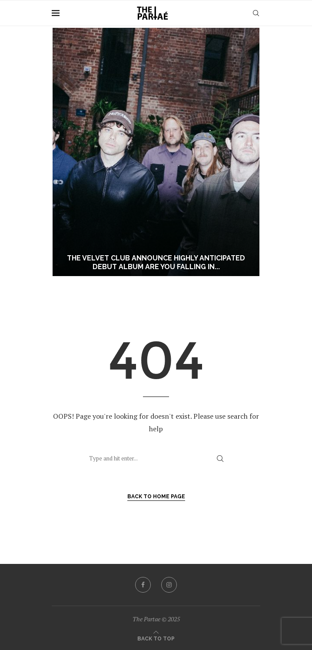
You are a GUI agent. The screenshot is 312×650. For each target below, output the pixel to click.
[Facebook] (143, 585)
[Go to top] (156, 638)
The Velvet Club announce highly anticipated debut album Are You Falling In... (156, 262)
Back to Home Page (156, 496)
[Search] (256, 13)
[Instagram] (169, 585)
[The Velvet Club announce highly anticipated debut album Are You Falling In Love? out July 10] (156, 152)
